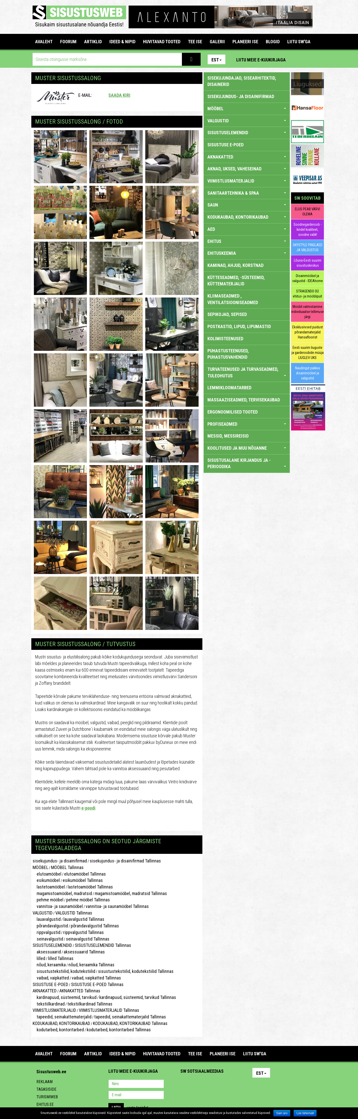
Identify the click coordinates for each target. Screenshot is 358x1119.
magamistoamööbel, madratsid (62, 893)
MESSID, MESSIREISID (228, 436)
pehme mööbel (48, 899)
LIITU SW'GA (299, 41)
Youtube (319, 59)
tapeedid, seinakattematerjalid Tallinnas (130, 1016)
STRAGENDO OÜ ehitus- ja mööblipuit (307, 293)
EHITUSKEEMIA (246, 253)
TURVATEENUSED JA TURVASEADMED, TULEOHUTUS (246, 372)
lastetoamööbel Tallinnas (90, 886)
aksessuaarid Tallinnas (84, 951)
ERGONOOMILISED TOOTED (232, 412)
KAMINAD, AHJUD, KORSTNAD (235, 265)
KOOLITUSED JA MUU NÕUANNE (246, 448)
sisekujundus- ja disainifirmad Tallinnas (125, 860)
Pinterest (297, 59)
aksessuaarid (47, 951)
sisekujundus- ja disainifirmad (60, 860)
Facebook (308, 59)
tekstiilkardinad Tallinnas (89, 1004)
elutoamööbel (47, 874)
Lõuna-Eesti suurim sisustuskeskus (307, 262)
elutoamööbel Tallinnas (85, 874)
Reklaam (44, 1081)
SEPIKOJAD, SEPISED (227, 314)
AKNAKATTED (45, 990)
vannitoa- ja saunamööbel (58, 906)
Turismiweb (47, 1096)
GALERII (217, 41)
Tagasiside (46, 1089)
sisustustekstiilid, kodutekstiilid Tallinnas (136, 971)
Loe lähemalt (305, 1113)
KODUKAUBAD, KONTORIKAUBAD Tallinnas (130, 1023)
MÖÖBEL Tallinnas (67, 867)
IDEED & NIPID (122, 41)
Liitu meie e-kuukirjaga (261, 59)
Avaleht (44, 41)
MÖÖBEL (40, 867)
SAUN (246, 205)
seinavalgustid (48, 939)
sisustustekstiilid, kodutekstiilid (64, 971)
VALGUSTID (43, 913)
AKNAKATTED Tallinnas (79, 990)
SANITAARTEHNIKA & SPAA (246, 193)
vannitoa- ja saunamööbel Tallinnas (117, 906)
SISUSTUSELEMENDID (52, 945)
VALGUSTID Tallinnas (73, 913)
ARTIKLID (93, 41)
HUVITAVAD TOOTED (161, 41)
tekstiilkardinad (49, 1004)
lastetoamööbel (49, 886)
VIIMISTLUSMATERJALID (54, 1010)
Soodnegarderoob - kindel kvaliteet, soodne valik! (308, 229)
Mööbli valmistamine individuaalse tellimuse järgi (307, 312)
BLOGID (273, 41)
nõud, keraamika (49, 964)
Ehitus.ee (45, 1104)
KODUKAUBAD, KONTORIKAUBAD (61, 1023)
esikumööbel (46, 880)
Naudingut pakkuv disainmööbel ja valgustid (307, 373)
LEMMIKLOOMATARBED (229, 387)
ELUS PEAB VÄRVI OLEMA (307, 211)
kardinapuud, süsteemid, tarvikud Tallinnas (137, 997)
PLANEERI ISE (245, 41)
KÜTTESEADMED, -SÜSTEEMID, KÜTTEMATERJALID (236, 281)
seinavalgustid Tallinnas (87, 939)
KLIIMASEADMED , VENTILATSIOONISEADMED (232, 299)
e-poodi (88, 808)
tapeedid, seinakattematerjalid (62, 1016)
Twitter (218, 1084)
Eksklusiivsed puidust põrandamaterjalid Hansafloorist (307, 332)
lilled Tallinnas (61, 958)
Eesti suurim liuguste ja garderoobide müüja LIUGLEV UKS (308, 353)
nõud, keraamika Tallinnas (91, 964)
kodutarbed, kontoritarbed (58, 1029)
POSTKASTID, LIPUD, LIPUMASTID (239, 326)
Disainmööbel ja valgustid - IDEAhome (307, 278)
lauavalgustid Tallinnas (83, 919)
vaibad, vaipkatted (51, 977)
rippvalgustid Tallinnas (83, 932)
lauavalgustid (47, 919)
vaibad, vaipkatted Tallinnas (96, 977)
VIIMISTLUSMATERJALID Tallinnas (109, 1010)
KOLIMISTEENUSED (225, 338)
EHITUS (246, 241)
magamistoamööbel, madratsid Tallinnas (131, 893)
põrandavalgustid (50, 925)
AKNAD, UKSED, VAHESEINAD (246, 168)
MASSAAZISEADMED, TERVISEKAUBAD (243, 399)
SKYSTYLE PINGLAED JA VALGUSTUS (307, 247)
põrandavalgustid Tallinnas (95, 925)
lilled (39, 958)
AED (246, 229)
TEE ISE (195, 41)
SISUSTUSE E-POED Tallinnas (97, 984)
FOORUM (68, 41)
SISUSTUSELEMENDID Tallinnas (103, 945)
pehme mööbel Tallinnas (88, 899)
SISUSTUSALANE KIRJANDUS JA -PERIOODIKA (246, 463)
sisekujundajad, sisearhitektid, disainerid (241, 81)
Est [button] (216, 59)
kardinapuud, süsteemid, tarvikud (65, 997)
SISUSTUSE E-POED (50, 984)
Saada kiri (119, 95)
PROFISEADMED (246, 424)
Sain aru (282, 1113)
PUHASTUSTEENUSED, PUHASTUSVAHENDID (228, 354)
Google (228, 1084)
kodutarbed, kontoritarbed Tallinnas (119, 1029)
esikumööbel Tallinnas (83, 880)
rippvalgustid (46, 932)
